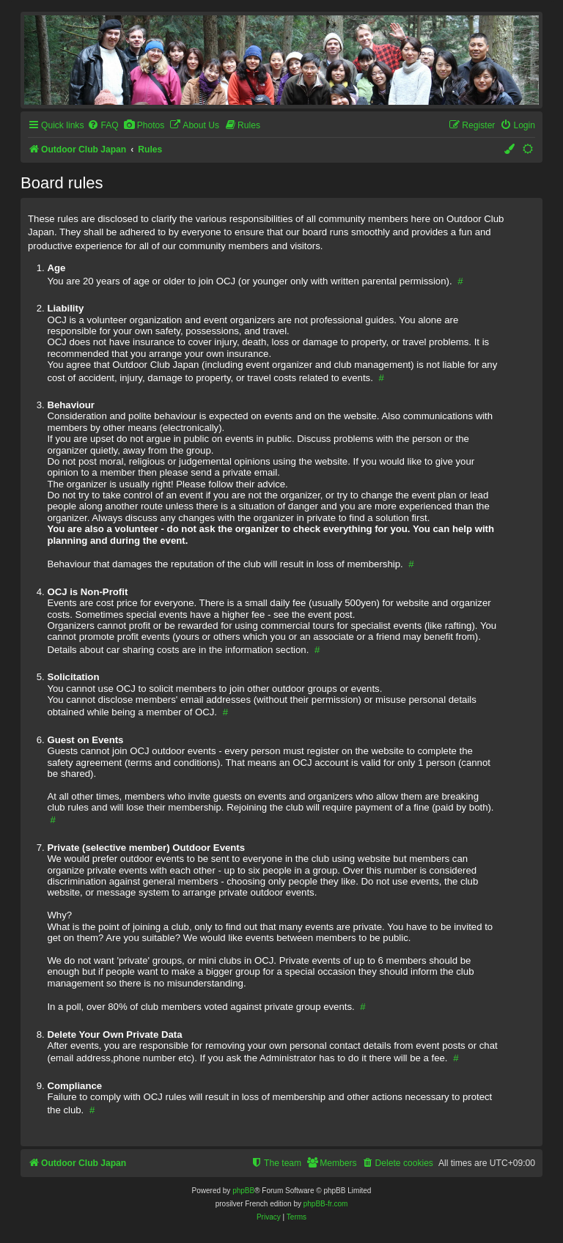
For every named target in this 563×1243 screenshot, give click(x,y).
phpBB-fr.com (325, 1204)
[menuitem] (102, 126)
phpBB (243, 1191)
